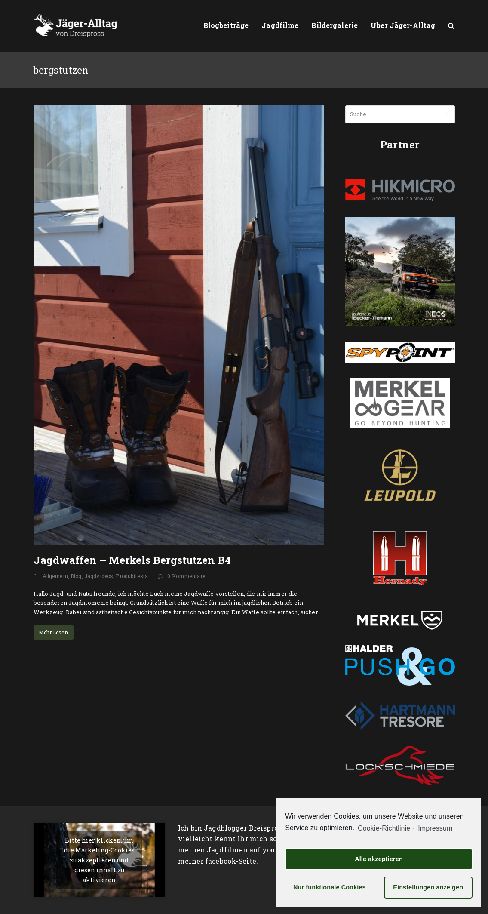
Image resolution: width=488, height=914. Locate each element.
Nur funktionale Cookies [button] (329, 887)
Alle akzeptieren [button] (379, 859)
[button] (451, 26)
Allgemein (55, 575)
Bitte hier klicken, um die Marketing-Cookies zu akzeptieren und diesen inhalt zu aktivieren (99, 859)
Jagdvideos (98, 575)
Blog (76, 575)
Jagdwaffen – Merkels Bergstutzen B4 (132, 560)
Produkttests (132, 575)
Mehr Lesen (53, 632)
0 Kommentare (186, 575)
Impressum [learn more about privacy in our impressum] (435, 828)
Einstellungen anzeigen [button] (428, 887)
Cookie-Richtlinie (384, 828)
